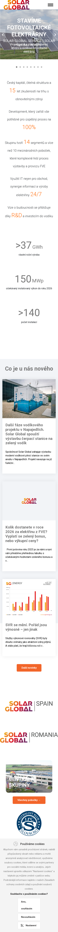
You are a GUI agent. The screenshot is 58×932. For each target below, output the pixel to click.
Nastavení (31, 925)
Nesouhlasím (28, 917)
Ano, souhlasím (26, 905)
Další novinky (29, 667)
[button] (2, 35)
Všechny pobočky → (29, 800)
